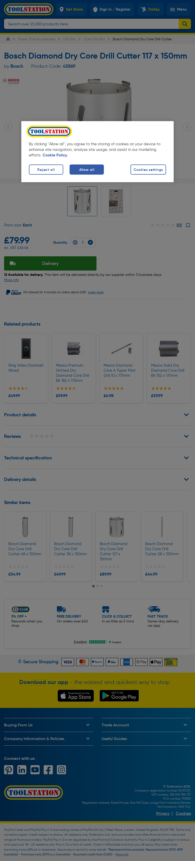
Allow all (86, 169)
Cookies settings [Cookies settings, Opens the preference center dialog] (148, 169)
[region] (97, 151)
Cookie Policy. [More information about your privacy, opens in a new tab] (55, 155)
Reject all (46, 169)
